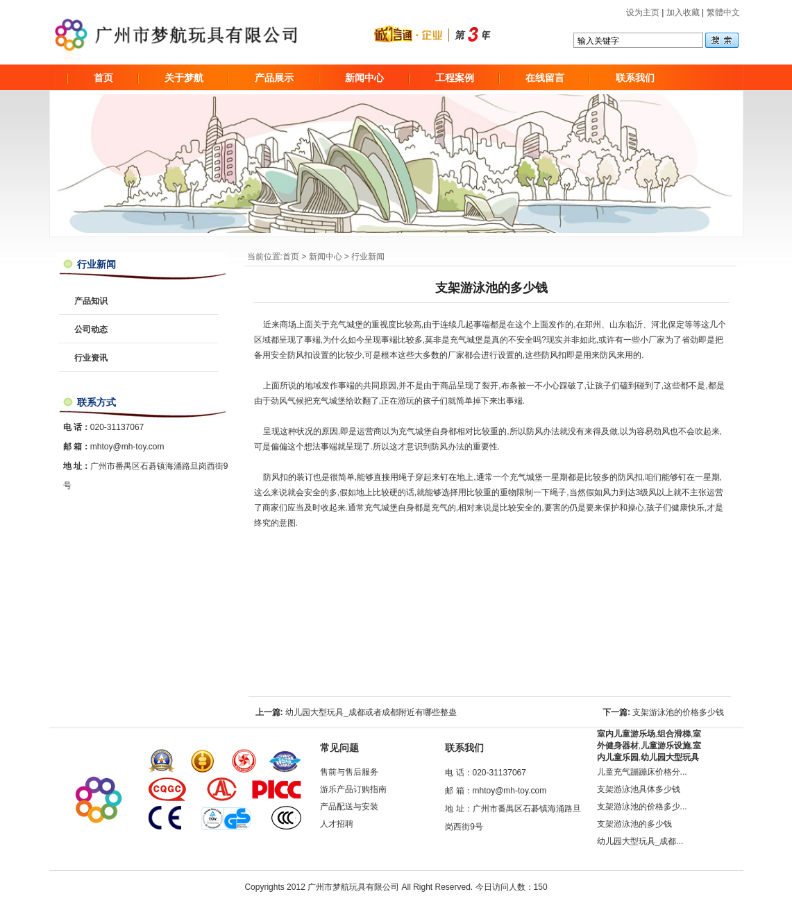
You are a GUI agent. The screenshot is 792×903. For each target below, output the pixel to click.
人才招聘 (336, 824)
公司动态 (91, 329)
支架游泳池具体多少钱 (638, 789)
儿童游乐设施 (666, 745)
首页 (103, 77)
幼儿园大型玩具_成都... (640, 841)
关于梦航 (184, 77)
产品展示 (274, 77)
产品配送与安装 (349, 806)
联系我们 (635, 77)
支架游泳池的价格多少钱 (678, 712)
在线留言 (544, 77)
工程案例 (454, 77)
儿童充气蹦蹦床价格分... (642, 772)
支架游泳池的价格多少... (642, 806)
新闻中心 (364, 77)
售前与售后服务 (349, 772)
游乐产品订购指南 (353, 789)
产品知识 (91, 301)
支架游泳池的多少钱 (634, 824)
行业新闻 (368, 256)
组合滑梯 (674, 734)
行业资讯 (91, 358)
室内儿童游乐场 (626, 734)
